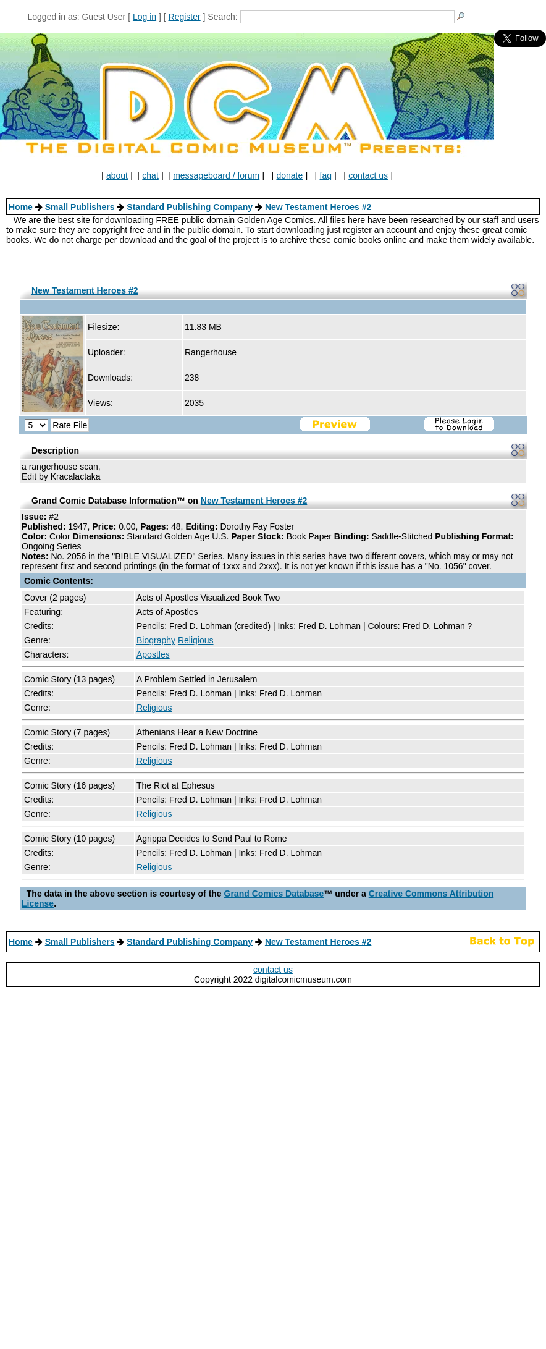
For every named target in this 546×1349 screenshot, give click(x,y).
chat (150, 175)
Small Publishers (80, 207)
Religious (196, 640)
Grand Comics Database (274, 894)
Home (21, 207)
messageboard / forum (216, 175)
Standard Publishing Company (190, 207)
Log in (144, 17)
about (117, 175)
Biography (155, 640)
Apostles (153, 654)
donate (289, 175)
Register (185, 17)
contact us (368, 175)
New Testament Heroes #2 (318, 207)
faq (326, 175)
